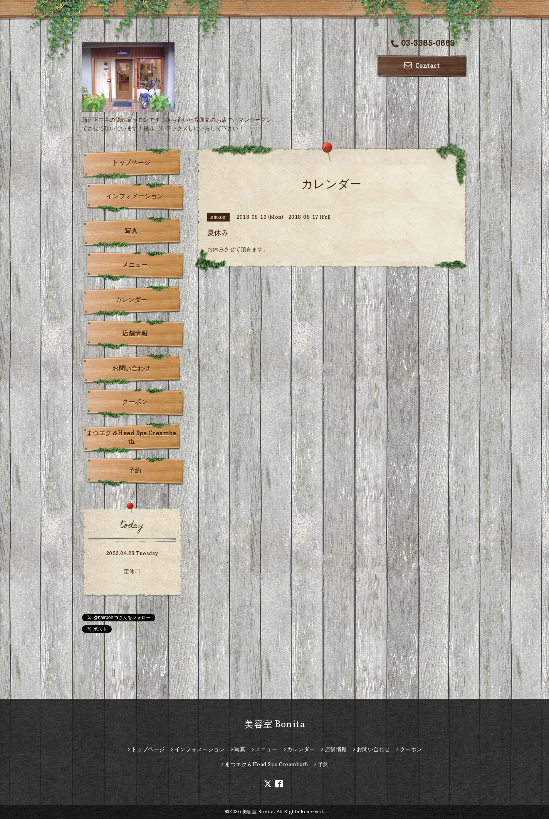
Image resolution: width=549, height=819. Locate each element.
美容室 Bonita (274, 724)
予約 (135, 470)
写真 (131, 231)
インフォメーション (135, 196)
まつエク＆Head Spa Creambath (131, 437)
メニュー (135, 265)
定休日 (132, 571)
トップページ (131, 162)
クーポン (135, 402)
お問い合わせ (131, 368)
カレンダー (131, 300)
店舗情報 (135, 333)
